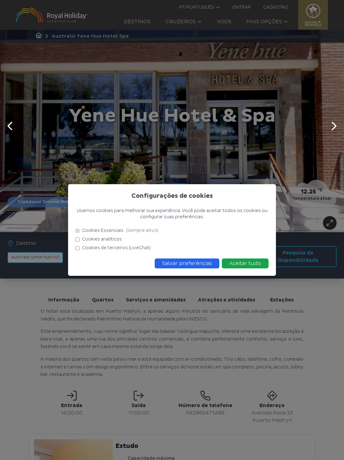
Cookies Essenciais (116, 231)
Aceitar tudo (245, 263)
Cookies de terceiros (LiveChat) (113, 247)
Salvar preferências (187, 263)
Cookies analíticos (98, 239)
